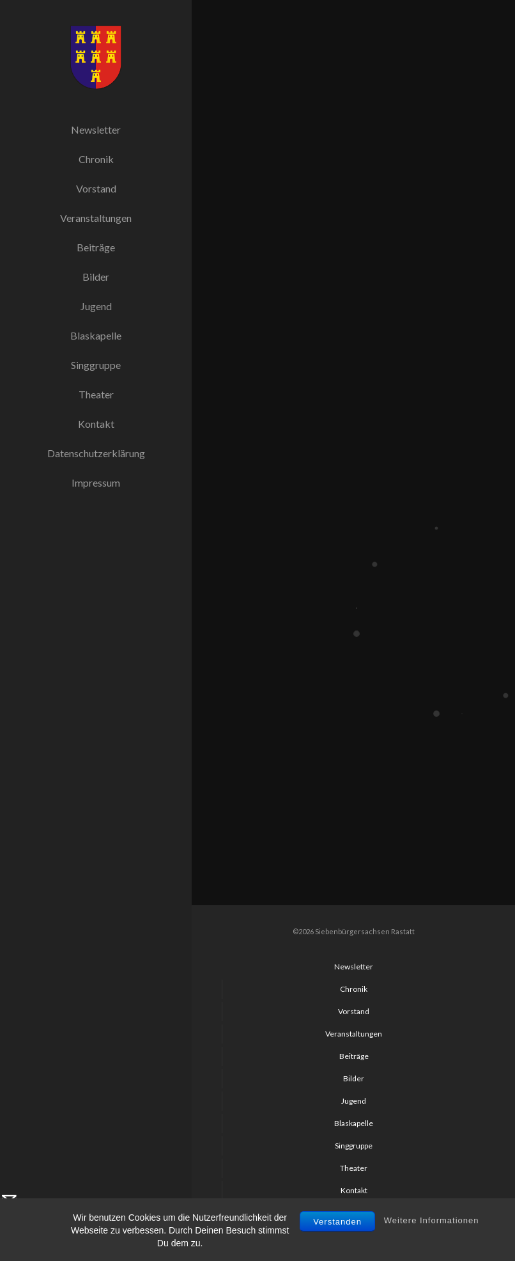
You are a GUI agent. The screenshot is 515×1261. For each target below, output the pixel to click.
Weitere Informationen (431, 1252)
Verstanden (337, 1253)
